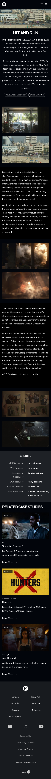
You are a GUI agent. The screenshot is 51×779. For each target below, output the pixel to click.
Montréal (15, 703)
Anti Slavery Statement (25, 742)
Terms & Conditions (25, 756)
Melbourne (36, 710)
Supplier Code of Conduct (25, 762)
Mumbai (36, 703)
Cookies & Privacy (25, 749)
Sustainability (25, 736)
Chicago (15, 710)
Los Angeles (15, 716)
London (15, 696)
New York (36, 696)
